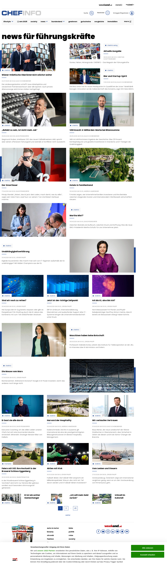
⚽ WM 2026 (22, 21)
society (34, 21)
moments (7, 464)
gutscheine (86, 21)
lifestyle (8, 21)
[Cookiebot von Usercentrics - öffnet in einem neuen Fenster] (15, 559)
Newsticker (103, 13)
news (44, 21)
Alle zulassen (147, 528)
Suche (89, 13)
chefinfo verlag (112, 45)
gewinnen (72, 21)
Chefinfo (7, 70)
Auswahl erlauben (147, 535)
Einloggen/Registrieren (123, 13)
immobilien (112, 21)
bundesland (58, 21)
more (128, 21)
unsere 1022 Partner (46, 531)
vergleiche (99, 21)
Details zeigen (123, 559)
